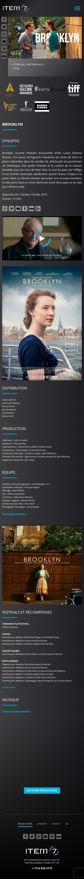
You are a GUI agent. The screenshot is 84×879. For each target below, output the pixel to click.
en (67, 823)
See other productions (42, 790)
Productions (25, 823)
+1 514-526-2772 (42, 868)
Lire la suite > (9, 687)
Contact (55, 823)
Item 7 (15, 8)
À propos (42, 823)
